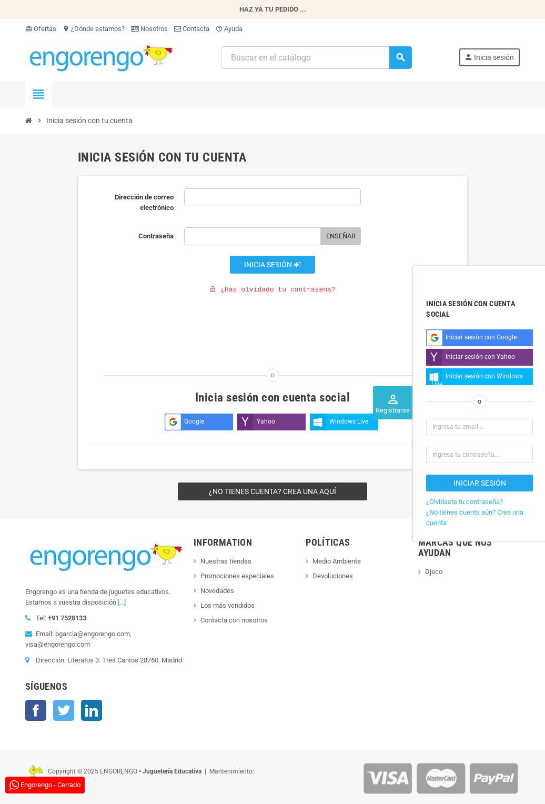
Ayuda (229, 29)
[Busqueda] (316, 57)
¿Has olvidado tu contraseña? (272, 290)
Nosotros (149, 29)
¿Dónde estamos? (94, 29)
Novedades (217, 591)
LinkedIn (91, 710)
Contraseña (156, 236)
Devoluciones (332, 576)
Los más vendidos (227, 605)
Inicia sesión (272, 264)
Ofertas (40, 29)
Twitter (63, 710)
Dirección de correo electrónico (144, 202)
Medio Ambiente (336, 561)
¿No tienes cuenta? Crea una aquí (272, 491)
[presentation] (165, 323)
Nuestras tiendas (225, 561)
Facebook (35, 710)
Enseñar (341, 236)
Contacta (191, 29)
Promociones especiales (237, 576)
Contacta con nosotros (234, 620)
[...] (122, 602)
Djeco (433, 572)
